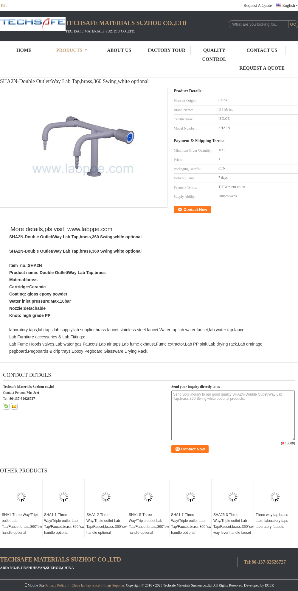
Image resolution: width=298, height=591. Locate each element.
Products (71, 50)
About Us (119, 50)
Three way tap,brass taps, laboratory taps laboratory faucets (272, 521)
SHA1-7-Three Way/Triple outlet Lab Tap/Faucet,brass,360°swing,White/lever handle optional (191, 524)
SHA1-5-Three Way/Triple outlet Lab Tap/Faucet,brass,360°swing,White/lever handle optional (149, 524)
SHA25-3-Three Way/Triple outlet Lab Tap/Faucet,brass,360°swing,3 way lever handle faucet (233, 524)
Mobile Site (34, 585)
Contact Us (261, 50)
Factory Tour (166, 50)
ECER (269, 585)
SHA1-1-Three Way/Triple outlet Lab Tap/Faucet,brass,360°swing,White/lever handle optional (64, 524)
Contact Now (195, 209)
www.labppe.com (89, 229)
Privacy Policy (55, 585)
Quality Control (214, 55)
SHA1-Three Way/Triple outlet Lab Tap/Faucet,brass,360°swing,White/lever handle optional (22, 524)
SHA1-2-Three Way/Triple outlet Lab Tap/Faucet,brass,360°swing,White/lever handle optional (106, 524)
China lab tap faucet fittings (91, 585)
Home (24, 50)
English (290, 5)
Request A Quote (257, 5)
